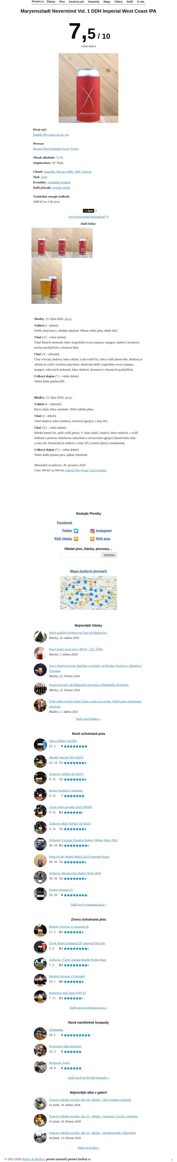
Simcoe (86, 171)
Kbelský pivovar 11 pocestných (68, 926)
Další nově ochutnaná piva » (88, 904)
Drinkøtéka (56, 1030)
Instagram (104, 530)
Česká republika (97, 470)
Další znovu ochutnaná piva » (88, 1007)
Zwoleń (66, 149)
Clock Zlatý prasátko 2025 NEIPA (70, 807)
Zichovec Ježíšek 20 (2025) (66, 774)
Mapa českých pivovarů (88, 571)
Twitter (67, 530)
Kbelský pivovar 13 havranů (67, 976)
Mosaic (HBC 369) (68, 171)
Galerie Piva (73, 470)
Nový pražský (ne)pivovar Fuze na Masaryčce (78, 632)
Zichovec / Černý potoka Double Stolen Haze (77, 960)
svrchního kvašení (59, 182)
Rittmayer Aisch (59, 1063)
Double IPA (40, 135)
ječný (44, 177)
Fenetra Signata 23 (60, 890)
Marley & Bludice (33, 1159)
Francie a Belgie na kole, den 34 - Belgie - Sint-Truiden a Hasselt (90, 1100)
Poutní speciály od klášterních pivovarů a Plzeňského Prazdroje (89, 685)
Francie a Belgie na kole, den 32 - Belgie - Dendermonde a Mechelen (92, 1133)
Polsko (74, 149)
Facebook (64, 523)
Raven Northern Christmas (66, 790)
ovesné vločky (62, 187)
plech (68, 319)
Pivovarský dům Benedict (65, 1046)
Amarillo (49, 171)
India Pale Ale (56, 135)
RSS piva (103, 539)
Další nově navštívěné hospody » (88, 1077)
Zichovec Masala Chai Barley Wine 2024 (75, 873)
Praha (85, 470)
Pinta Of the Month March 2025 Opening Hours (79, 856)
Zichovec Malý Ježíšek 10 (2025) (70, 823)
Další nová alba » (89, 1148)
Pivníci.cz (38, 1)
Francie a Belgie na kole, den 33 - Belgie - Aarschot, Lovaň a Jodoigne (93, 1116)
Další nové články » (88, 719)
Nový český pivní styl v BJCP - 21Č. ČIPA (76, 649)
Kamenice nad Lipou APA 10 (67, 993)
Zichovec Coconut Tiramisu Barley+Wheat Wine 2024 (83, 840)
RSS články (63, 539)
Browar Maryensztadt (46, 148)
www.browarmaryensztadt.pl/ (86, 216)
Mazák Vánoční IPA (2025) (66, 757)
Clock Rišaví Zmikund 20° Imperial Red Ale (77, 943)
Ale (66, 135)
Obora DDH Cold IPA (63, 741)
